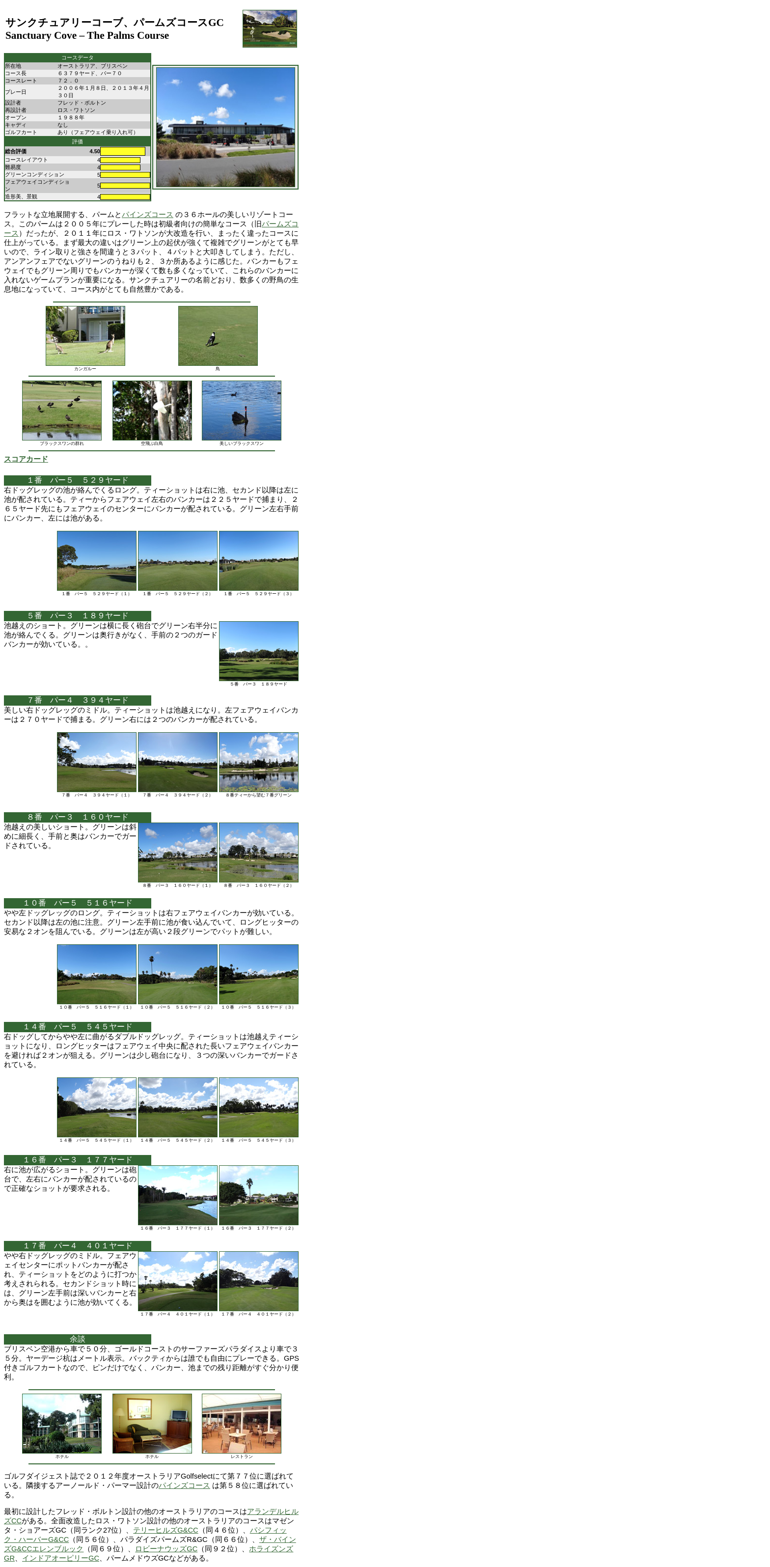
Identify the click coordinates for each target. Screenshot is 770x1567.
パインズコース (147, 215)
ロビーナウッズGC (166, 1549)
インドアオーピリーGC (60, 1558)
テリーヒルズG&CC (165, 1530)
